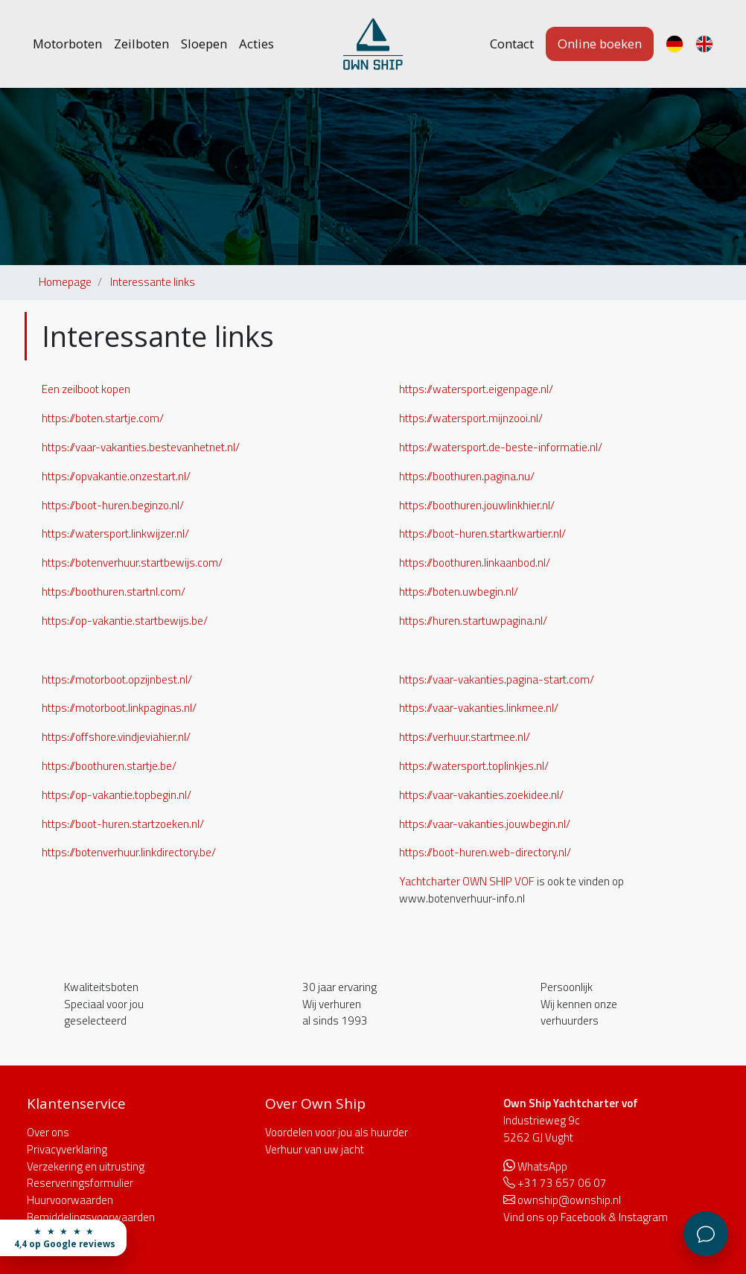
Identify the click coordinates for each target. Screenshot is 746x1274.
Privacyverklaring (67, 1149)
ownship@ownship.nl (569, 1199)
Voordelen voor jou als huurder (336, 1132)
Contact (512, 43)
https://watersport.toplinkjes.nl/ (474, 765)
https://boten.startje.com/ (103, 418)
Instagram (643, 1217)
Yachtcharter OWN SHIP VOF (467, 881)
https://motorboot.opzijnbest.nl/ (117, 679)
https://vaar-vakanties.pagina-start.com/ (496, 679)
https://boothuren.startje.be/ (109, 765)
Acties (256, 43)
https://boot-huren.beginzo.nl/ (113, 505)
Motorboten (67, 43)
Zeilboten (141, 43)
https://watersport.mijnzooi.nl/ (471, 418)
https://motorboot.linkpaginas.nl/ (119, 707)
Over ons (48, 1132)
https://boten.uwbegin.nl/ (458, 591)
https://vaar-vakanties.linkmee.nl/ (478, 707)
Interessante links (152, 281)
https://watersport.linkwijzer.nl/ (115, 533)
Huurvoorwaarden (70, 1199)
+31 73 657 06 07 (562, 1182)
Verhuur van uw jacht (314, 1149)
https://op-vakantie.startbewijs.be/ (125, 620)
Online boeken (600, 43)
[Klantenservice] (705, 1233)
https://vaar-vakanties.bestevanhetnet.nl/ (141, 447)
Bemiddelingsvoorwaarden (91, 1217)
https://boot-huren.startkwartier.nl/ (482, 533)
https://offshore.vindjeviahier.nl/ (116, 736)
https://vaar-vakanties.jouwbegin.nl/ (484, 823)
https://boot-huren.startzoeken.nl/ (123, 823)
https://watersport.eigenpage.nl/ (476, 389)
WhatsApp (542, 1166)
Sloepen (204, 43)
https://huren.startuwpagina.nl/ (473, 620)
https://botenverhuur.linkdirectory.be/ (129, 852)
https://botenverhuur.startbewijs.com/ (132, 562)
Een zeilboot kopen (86, 389)
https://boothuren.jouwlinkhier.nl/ (477, 505)
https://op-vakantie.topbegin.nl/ (116, 794)
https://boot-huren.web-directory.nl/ (485, 852)
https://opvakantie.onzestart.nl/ (116, 476)
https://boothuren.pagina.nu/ (467, 476)
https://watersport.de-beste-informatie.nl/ (500, 447)
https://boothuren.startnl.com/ (113, 591)
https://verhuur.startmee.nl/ (464, 736)
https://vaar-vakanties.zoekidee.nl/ (481, 794)
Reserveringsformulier (80, 1182)
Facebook (583, 1217)
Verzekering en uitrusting (85, 1166)
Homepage (65, 281)
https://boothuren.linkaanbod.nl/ (474, 562)
